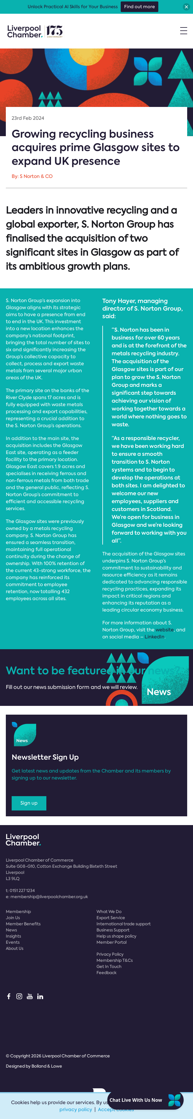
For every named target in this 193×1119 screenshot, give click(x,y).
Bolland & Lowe (46, 1066)
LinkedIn (154, 637)
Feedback (106, 972)
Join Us (13, 917)
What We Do (109, 911)
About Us (14, 948)
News (11, 930)
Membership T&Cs (114, 960)
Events (13, 942)
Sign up (29, 803)
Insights (13, 936)
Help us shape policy (116, 936)
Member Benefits (23, 923)
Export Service (110, 917)
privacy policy (75, 1109)
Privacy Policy (110, 954)
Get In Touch (109, 966)
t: (20, 890)
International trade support (123, 923)
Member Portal (111, 942)
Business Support (112, 930)
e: (47, 896)
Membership (18, 911)
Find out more (139, 7)
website (165, 630)
